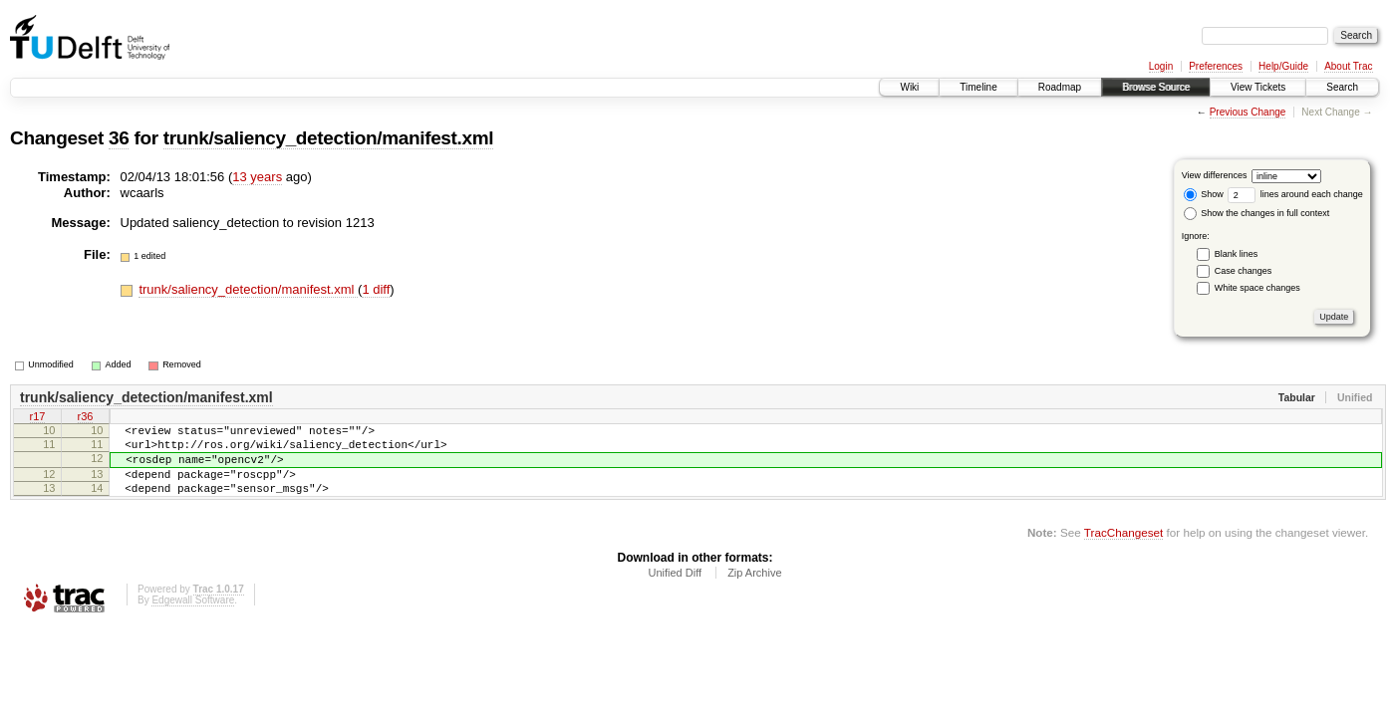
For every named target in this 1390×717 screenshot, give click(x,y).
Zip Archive (754, 591)
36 (119, 137)
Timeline (978, 87)
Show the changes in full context (1257, 213)
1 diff (376, 289)
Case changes (1243, 271)
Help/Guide (1283, 66)
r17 (38, 418)
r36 (86, 418)
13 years (257, 176)
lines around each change (1295, 194)
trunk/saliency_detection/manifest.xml (328, 137)
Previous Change (1248, 112)
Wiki (909, 87)
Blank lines (1236, 254)
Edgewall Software (192, 617)
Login (1161, 66)
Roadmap (1059, 87)
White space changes (1257, 288)
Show (1204, 194)
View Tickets (1258, 87)
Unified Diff (674, 591)
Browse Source (1156, 87)
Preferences (1216, 66)
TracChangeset (1123, 550)
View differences (1215, 175)
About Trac (1348, 66)
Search (1342, 87)
